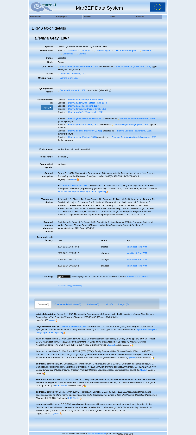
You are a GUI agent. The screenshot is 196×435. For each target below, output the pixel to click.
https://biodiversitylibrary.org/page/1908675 (78, 191)
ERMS (112, 17)
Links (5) (108, 304)
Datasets (87, 17)
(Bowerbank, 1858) (132, 66)
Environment (46, 149)
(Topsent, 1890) (130, 124)
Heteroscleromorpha (125, 50)
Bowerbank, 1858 (77, 66)
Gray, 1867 (67, 78)
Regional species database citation (48, 227)
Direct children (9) (45, 101)
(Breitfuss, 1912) (85, 118)
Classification (45, 50)
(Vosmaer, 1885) (133, 137)
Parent (49, 73)
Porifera (85, 50)
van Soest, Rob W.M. (137, 247)
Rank (50, 62)
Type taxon (47, 66)
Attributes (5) (93, 304)
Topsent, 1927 (82, 106)
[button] (33, 38)
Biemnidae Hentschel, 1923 (71, 73)
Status (49, 58)
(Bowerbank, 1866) (84, 131)
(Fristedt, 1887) (81, 137)
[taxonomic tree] (64, 286)
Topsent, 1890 (84, 99)
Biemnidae (66, 53)
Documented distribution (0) (67, 304)
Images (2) (123, 304)
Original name (45, 78)
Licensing (48, 276)
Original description (47, 174)
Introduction (35, 17)
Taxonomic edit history (45, 238)
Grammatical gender (46, 166)
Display (47, 107)
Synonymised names (45, 90)
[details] (73, 179)
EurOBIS (140, 17)
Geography (61, 17)
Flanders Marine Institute (97, 434)
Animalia (71, 50)
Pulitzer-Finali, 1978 (86, 103)
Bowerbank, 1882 (71, 90)
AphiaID (48, 46)
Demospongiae (102, 50)
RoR (57, 385)
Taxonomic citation (47, 200)
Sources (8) (43, 304)
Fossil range (46, 157)
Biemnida (145, 50)
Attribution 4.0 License (137, 276)
